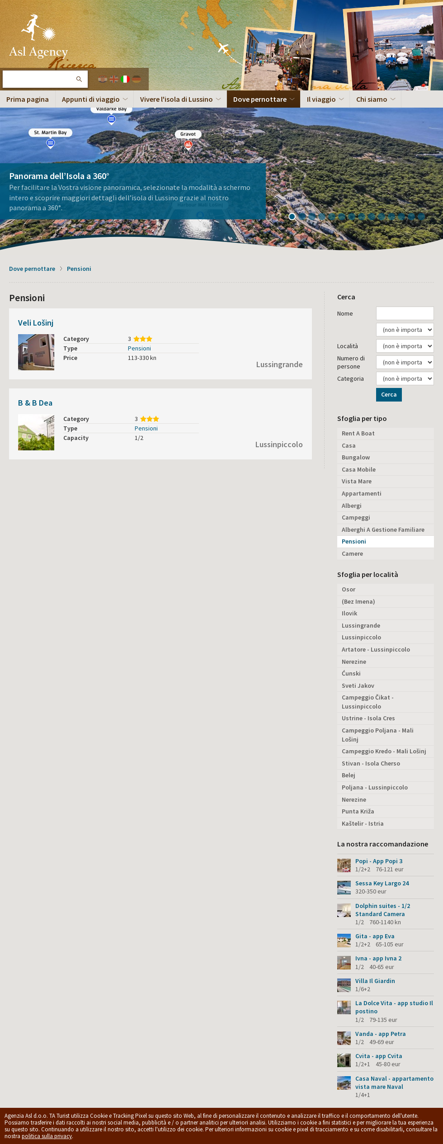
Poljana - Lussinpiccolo (375, 787)
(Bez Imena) (358, 601)
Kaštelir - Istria (363, 823)
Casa (349, 445)
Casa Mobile (359, 469)
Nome (345, 313)
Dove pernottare (260, 99)
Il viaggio (321, 99)
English (113, 79)
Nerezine (354, 661)
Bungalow (356, 457)
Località (347, 346)
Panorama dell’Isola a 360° (59, 175)
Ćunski (351, 673)
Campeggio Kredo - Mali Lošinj (384, 751)
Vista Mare (357, 481)
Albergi (352, 505)
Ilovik (349, 613)
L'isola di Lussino (38, 36)
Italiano (125, 79)
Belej (348, 775)
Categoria (350, 378)
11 (394, 217)
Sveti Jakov (358, 685)
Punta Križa (358, 811)
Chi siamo (371, 99)
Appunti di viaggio (91, 99)
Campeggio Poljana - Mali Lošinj (378, 734)
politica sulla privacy (47, 1136)
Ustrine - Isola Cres (368, 718)
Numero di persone (351, 362)
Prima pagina (27, 99)
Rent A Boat (358, 433)
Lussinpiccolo (279, 444)
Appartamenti (362, 493)
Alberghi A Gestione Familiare (383, 529)
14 (424, 217)
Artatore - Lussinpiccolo (376, 649)
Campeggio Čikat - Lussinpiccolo (368, 701)
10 (384, 217)
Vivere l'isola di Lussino (176, 99)
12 (404, 217)
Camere (352, 553)
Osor (348, 589)
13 (414, 217)
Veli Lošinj (35, 322)
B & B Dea (35, 402)
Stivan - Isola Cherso (371, 763)
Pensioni (79, 269)
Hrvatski (102, 79)
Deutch (136, 79)
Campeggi (356, 517)
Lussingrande (279, 364)
